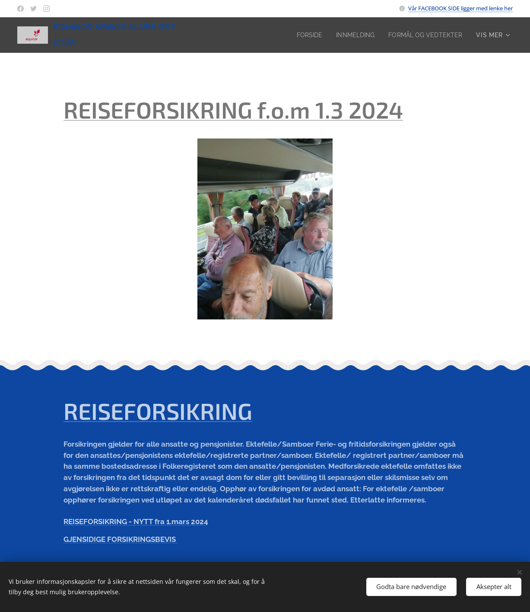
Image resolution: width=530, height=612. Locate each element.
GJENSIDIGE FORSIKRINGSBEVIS (120, 539)
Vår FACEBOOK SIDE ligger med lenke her (460, 8)
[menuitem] (303, 35)
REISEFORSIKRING (157, 411)
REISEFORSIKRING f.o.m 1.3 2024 (233, 109)
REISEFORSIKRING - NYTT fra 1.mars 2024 (135, 521)
